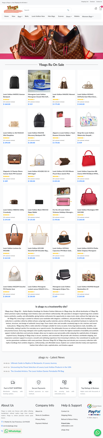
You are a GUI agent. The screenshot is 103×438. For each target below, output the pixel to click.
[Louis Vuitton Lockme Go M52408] (14, 235)
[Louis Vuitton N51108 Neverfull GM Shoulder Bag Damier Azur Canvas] (39, 235)
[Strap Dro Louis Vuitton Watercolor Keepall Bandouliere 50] (88, 119)
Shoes (68, 16)
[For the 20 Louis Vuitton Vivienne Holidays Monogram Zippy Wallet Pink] (64, 196)
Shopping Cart (84, 1)
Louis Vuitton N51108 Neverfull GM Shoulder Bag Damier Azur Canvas (37, 250)
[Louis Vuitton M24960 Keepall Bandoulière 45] (88, 273)
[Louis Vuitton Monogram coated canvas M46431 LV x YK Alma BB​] (39, 273)
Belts (26, 16)
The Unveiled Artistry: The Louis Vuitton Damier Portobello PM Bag (37, 371)
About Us (39, 411)
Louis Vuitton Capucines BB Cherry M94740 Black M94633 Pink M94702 (88, 173)
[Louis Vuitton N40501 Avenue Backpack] (14, 81)
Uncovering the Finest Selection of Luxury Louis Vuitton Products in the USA (41, 367)
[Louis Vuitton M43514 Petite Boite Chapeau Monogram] (88, 235)
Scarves (61, 16)
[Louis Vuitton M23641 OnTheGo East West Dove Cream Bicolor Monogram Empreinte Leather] (88, 81)
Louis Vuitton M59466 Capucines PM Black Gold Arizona (62, 250)
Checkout (92, 1)
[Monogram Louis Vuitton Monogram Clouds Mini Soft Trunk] (39, 81)
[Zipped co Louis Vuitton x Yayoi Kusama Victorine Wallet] (64, 119)
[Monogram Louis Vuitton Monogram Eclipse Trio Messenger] (64, 273)
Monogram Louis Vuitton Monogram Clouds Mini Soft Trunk (38, 96)
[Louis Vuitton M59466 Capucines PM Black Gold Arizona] (64, 235)
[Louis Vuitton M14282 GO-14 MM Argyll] (39, 158)
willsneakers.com (67, 426)
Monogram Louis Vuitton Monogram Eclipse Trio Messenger (61, 289)
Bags (19, 16)
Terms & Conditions (42, 415)
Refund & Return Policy (69, 419)
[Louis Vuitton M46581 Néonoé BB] (64, 81)
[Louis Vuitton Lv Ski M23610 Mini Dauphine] (14, 119)
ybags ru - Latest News (51, 357)
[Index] (96, 8)
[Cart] (100, 8)
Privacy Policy (40, 419)
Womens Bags (87, 16)
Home (6, 16)
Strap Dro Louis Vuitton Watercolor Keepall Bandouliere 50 (85, 135)
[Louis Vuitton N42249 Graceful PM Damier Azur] (14, 273)
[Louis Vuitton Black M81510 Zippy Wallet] (39, 196)
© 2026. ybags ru (92, 418)
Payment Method (42, 423)
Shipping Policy (66, 415)
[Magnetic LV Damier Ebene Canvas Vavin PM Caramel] (14, 158)
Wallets (77, 16)
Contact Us (99, 1)
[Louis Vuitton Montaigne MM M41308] (88, 196)
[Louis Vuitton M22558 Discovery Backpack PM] (39, 119)
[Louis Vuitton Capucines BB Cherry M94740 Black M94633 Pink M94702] (88, 158)
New (13, 16)
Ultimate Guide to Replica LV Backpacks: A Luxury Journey (34, 363)
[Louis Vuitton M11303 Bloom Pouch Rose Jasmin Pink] (64, 158)
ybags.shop (65, 430)
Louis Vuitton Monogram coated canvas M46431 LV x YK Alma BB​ (38, 289)
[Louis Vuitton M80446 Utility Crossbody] (14, 196)
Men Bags (51, 16)
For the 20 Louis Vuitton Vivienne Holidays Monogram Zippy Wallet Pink (63, 212)
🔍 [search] (68, 10)
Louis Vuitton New (38, 16)
